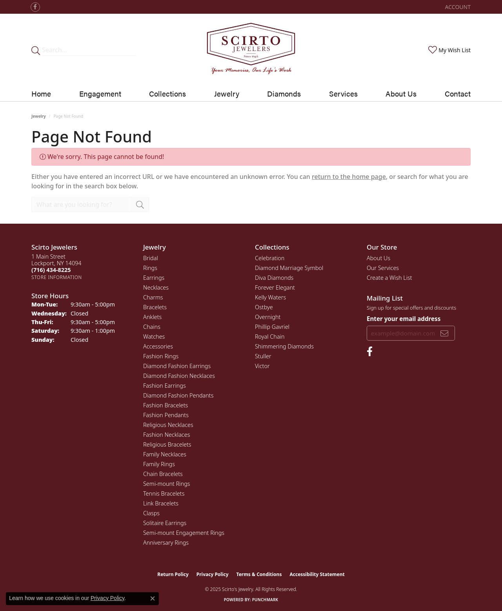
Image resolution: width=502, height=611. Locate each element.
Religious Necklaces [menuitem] (168, 425)
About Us (401, 93)
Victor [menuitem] (262, 366)
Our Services (383, 268)
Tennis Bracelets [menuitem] (163, 493)
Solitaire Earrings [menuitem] (164, 523)
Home (41, 93)
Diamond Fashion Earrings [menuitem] (177, 366)
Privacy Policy (212, 574)
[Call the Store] (51, 270)
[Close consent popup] (152, 598)
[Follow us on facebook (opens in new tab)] (35, 7)
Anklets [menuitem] (152, 317)
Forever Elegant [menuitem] (275, 287)
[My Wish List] (449, 50)
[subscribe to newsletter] (444, 333)
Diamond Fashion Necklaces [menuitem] (179, 375)
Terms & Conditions (259, 574)
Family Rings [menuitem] (159, 464)
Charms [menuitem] (153, 297)
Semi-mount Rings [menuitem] (166, 483)
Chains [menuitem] (151, 326)
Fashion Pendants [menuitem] (166, 415)
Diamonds (284, 93)
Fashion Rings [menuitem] (160, 356)
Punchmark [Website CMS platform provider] (265, 599)
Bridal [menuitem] (150, 258)
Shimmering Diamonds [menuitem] (284, 346)
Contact (458, 93)
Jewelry (226, 93)
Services (343, 93)
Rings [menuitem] (150, 268)
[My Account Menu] (458, 7)
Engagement (100, 93)
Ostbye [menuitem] (264, 307)
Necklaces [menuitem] (156, 287)
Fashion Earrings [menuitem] (164, 385)
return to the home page (349, 176)
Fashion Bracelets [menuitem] (165, 405)
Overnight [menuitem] (267, 317)
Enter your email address (403, 319)
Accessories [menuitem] (158, 346)
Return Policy (173, 574)
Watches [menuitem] (154, 336)
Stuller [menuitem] (263, 356)
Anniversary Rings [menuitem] (166, 542)
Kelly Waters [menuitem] (270, 297)
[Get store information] (56, 277)
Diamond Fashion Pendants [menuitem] (178, 395)
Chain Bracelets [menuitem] (163, 474)
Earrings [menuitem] (153, 277)
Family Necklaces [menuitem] (164, 454)
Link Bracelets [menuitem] (160, 503)
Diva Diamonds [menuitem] (274, 277)
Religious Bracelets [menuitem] (167, 444)
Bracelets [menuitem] (155, 307)
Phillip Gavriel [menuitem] (272, 326)
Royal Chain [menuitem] (270, 336)
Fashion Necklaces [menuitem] (166, 434)
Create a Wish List (389, 277)
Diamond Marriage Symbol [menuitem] (289, 268)
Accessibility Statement (316, 574)
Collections (167, 93)
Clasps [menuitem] (151, 513)
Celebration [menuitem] (269, 258)
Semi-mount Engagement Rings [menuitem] (183, 532)
